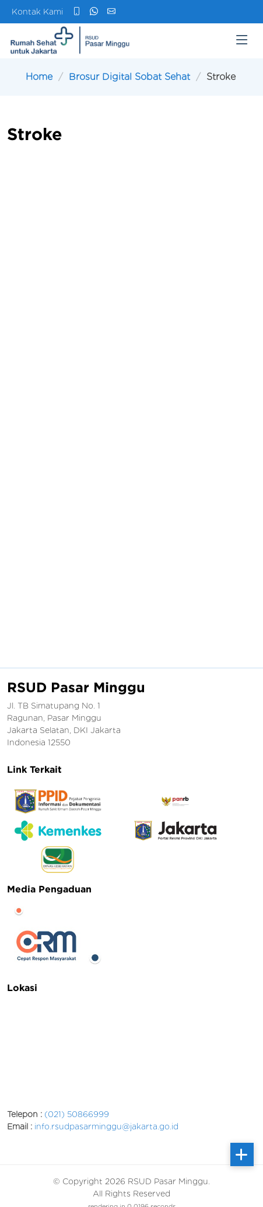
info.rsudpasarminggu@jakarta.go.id (106, 1126)
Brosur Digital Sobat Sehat (129, 76)
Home (39, 76)
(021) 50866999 (76, 1114)
